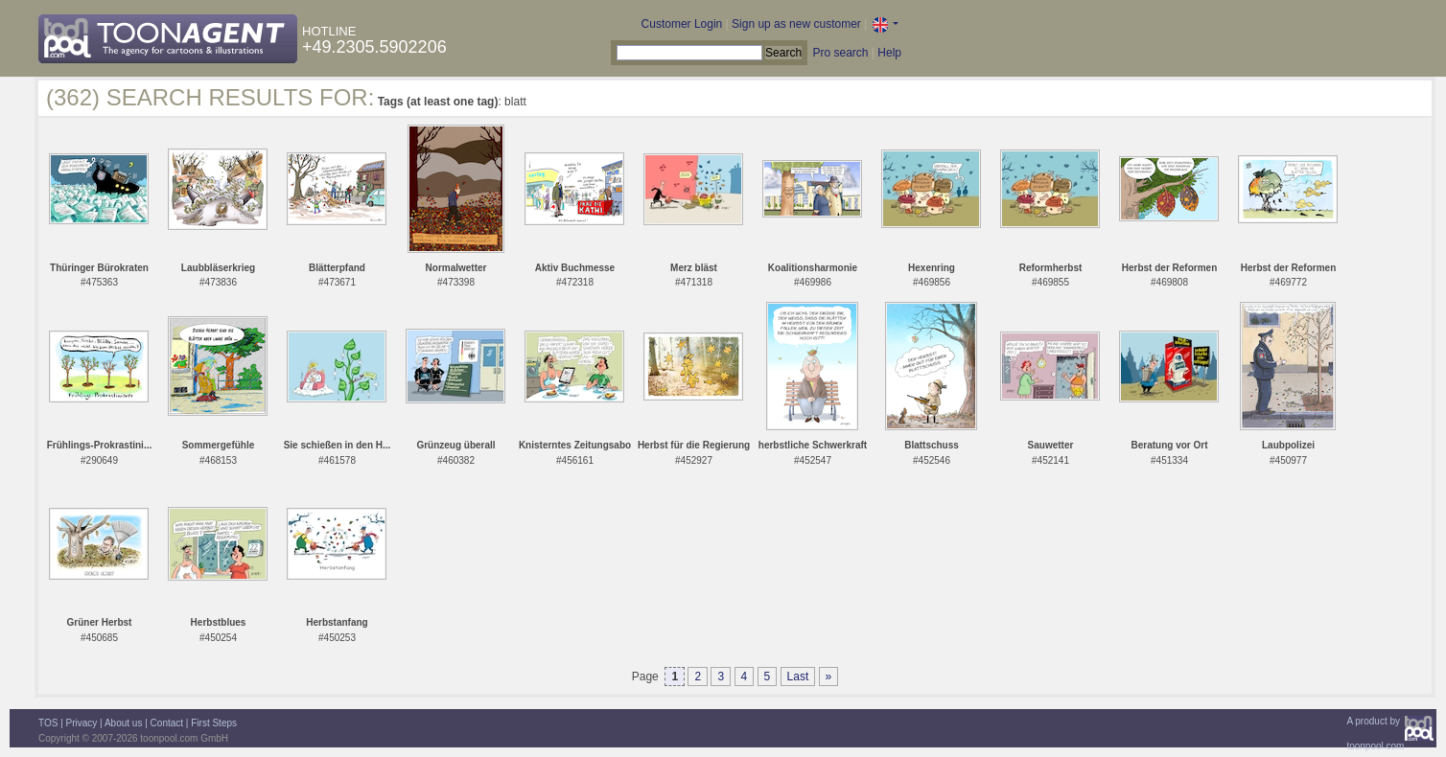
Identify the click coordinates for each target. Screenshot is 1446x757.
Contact (167, 723)
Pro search (840, 52)
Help (889, 52)
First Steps (214, 723)
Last (798, 676)
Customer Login (682, 24)
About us (123, 723)
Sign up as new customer (796, 24)
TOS (48, 723)
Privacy (82, 723)
